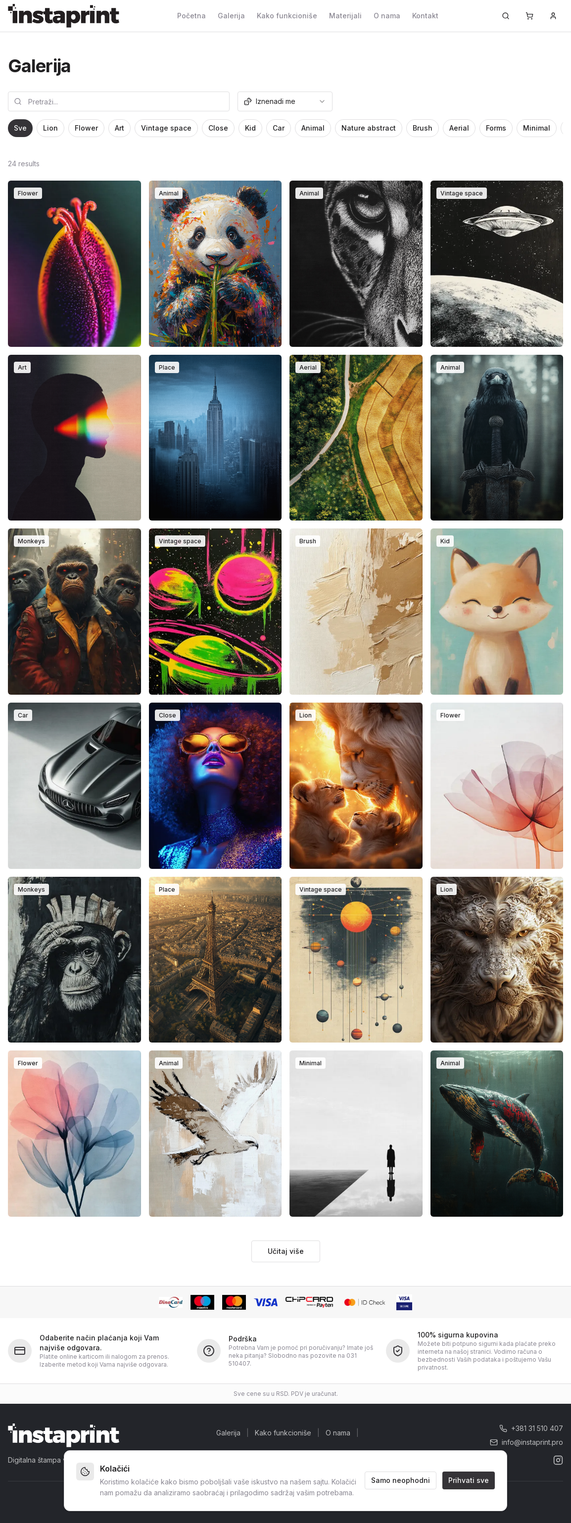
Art (119, 128)
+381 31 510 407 (531, 1428)
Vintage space (166, 128)
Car (279, 128)
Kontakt (425, 15)
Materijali (345, 15)
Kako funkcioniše (287, 15)
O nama (387, 15)
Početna (191, 15)
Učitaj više (286, 1251)
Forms (496, 128)
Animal (313, 128)
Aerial (459, 128)
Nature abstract (368, 128)
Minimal (536, 128)
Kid (250, 128)
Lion (50, 128)
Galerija (231, 15)
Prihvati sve (468, 1480)
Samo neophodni (400, 1480)
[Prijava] (553, 16)
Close (218, 128)
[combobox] (285, 101)
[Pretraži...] (506, 16)
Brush (422, 128)
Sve (20, 128)
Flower (86, 128)
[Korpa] (529, 16)
